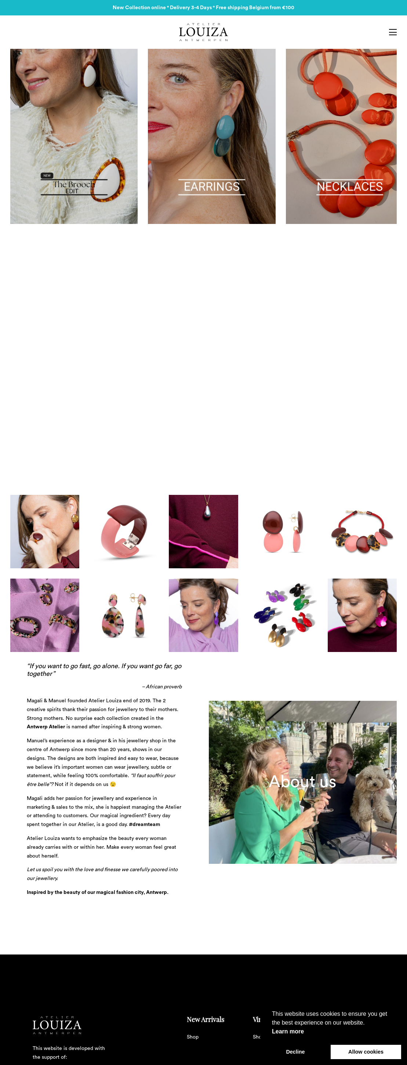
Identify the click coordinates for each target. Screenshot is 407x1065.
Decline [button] (295, 1052)
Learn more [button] (288, 1031)
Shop (193, 1037)
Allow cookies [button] (366, 1052)
